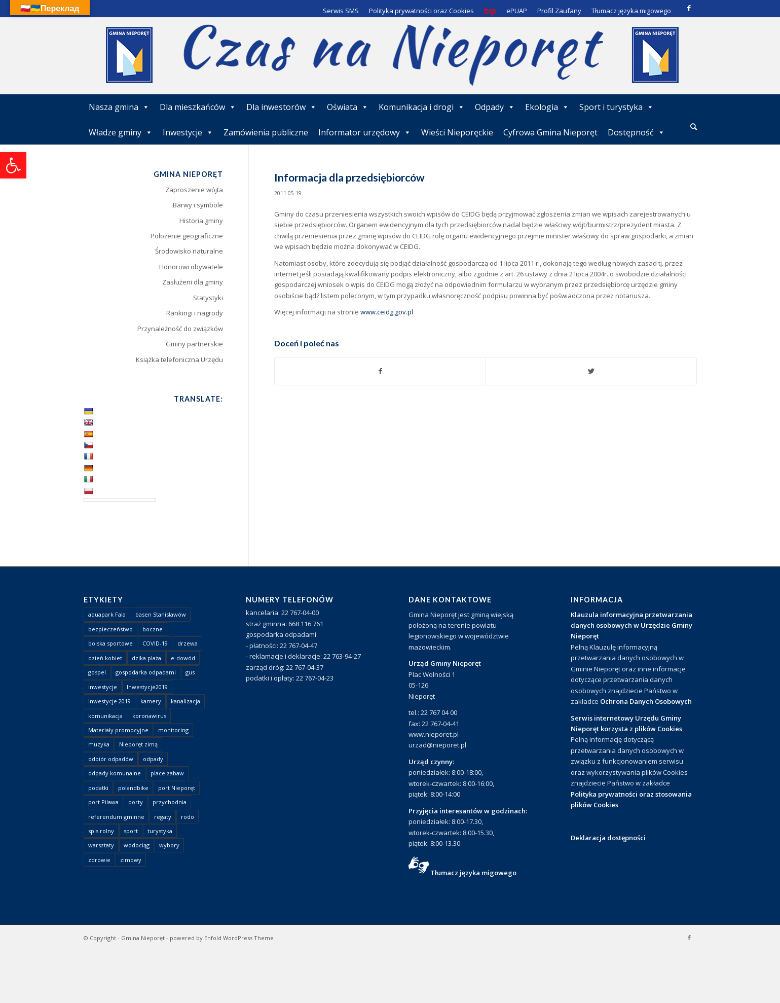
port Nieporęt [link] (176, 788)
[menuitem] (693, 127)
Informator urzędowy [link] (364, 132)
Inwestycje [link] (188, 132)
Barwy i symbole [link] (198, 204)
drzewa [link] (187, 643)
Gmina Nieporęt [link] (143, 938)
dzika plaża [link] (146, 658)
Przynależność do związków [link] (180, 328)
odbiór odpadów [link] (110, 759)
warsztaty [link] (101, 845)
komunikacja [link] (105, 716)
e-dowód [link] (183, 658)
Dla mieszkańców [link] (198, 107)
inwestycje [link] (102, 687)
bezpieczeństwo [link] (110, 629)
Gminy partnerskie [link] (194, 343)
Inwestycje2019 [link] (147, 687)
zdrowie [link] (99, 860)
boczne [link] (152, 629)
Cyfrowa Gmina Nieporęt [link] (550, 132)
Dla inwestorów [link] (281, 107)
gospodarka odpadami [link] (146, 672)
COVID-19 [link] (155, 643)
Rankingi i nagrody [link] (194, 312)
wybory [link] (169, 845)
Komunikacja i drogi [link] (422, 107)
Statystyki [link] (208, 297)
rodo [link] (187, 816)
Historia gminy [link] (201, 220)
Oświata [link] (347, 107)
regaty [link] (162, 816)
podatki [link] (98, 788)
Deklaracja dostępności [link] (608, 837)
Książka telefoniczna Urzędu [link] (179, 359)
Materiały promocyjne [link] (118, 730)
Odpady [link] (495, 107)
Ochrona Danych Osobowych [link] (646, 701)
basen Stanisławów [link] (160, 614)
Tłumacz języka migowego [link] (473, 872)
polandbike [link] (133, 788)
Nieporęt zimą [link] (138, 744)
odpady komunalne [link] (114, 773)
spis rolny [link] (101, 831)
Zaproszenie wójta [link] (194, 189)
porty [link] (135, 802)
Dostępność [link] (636, 132)
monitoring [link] (173, 730)
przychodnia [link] (170, 802)
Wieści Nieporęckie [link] (457, 132)
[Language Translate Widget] (120, 500)
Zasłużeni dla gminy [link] (192, 281)
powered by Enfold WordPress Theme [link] (222, 938)
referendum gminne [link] (116, 816)
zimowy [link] (130, 860)
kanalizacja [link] (185, 701)
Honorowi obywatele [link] (191, 266)
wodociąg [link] (137, 845)
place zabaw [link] (167, 773)
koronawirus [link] (149, 716)
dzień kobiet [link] (105, 658)
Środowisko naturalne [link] (189, 251)
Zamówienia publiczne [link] (266, 132)
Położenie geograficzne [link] (187, 235)
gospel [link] (97, 672)
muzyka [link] (98, 744)
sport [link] (131, 831)
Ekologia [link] (547, 107)
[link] (13, 165)
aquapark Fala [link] (107, 614)
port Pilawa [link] (103, 802)
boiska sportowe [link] (110, 643)
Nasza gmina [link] (119, 107)
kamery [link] (150, 701)
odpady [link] (153, 759)
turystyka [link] (159, 831)
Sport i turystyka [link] (616, 107)
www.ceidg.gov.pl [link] (386, 311)
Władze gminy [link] (121, 132)
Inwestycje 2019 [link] (109, 701)
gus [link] (190, 672)
